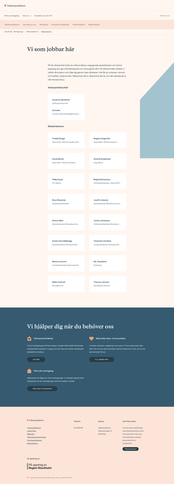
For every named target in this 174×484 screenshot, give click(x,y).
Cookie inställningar (34, 428)
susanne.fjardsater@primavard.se (66, 114)
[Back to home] (15, 5)
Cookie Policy (31, 431)
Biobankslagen (32, 443)
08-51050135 (78, 428)
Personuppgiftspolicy (34, 440)
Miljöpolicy (31, 434)
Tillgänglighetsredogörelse (36, 437)
